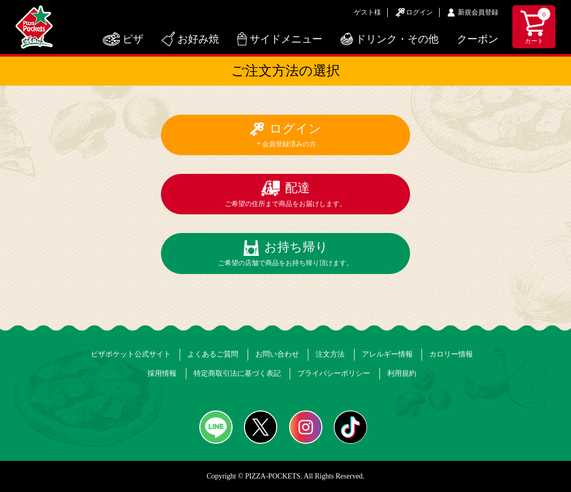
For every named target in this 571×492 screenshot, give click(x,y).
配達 (285, 194)
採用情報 (161, 373)
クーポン (477, 39)
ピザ (133, 39)
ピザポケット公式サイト (131, 354)
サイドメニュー (286, 39)
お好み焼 (198, 39)
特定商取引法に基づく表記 (237, 373)
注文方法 (330, 354)
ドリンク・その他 (397, 39)
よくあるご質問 (212, 354)
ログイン (419, 12)
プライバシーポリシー (333, 373)
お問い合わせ (277, 354)
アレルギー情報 (387, 354)
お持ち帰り (285, 253)
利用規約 (401, 373)
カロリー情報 (451, 354)
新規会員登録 (478, 12)
